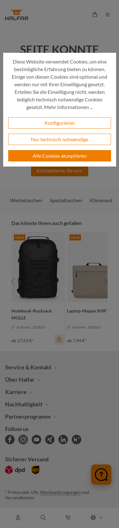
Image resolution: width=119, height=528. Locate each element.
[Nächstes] (106, 282)
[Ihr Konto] (18, 517)
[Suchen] (43, 517)
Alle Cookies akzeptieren (60, 156)
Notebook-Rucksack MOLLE (31, 314)
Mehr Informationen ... (68, 107)
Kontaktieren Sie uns (59, 170)
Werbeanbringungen (60, 492)
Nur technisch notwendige (59, 139)
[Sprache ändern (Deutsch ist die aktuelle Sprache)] (97, 517)
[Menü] (107, 14)
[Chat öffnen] (101, 474)
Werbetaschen (26, 200)
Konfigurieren (59, 123)
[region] (59, 282)
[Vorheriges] (13, 282)
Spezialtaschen (66, 200)
